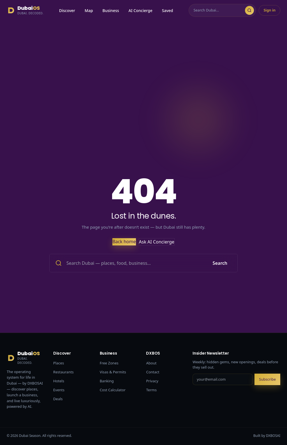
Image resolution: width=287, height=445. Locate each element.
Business (111, 10)
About (151, 363)
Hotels (58, 380)
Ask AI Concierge (156, 242)
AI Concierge (140, 10)
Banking (107, 380)
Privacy (152, 380)
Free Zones (109, 363)
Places (58, 363)
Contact (152, 371)
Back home (124, 241)
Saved (167, 10)
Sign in (269, 10)
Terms (151, 389)
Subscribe (267, 379)
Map (89, 10)
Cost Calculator (113, 389)
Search (220, 263)
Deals (58, 398)
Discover (67, 10)
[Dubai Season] (25, 10)
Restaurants (63, 371)
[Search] (219, 10)
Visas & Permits (113, 371)
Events (58, 389)
